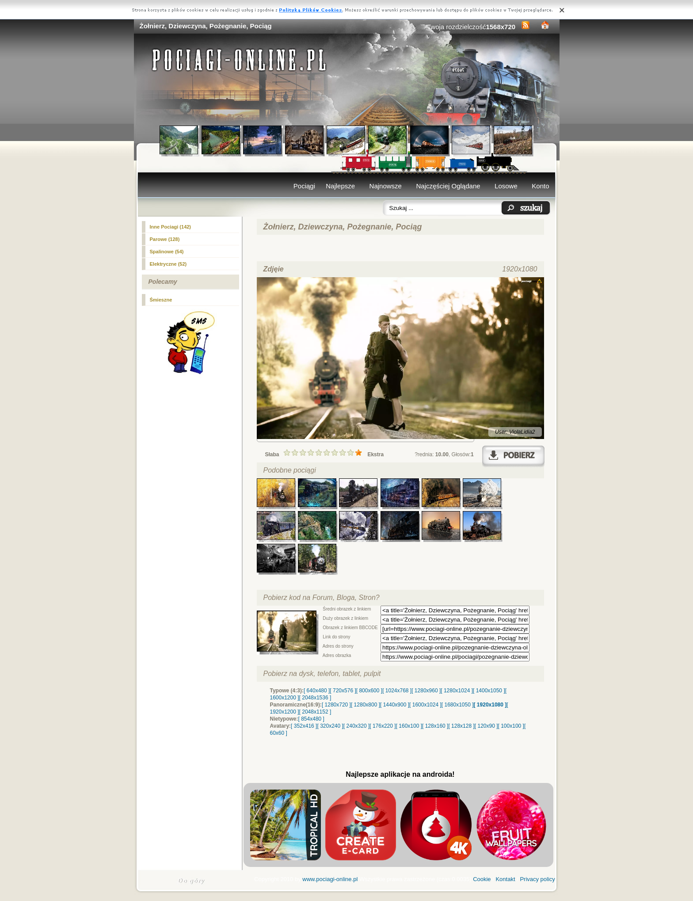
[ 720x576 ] (343, 690)
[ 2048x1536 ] (315, 698)
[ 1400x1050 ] (489, 690)
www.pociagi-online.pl (330, 879)
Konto (540, 186)
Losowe (506, 186)
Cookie (482, 879)
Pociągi (304, 186)
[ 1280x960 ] (426, 690)
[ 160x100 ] (409, 726)
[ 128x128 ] (461, 726)
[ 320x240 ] (330, 726)
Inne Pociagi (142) (170, 226)
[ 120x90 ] (486, 726)
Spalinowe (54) (167, 251)
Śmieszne (161, 299)
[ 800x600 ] (369, 690)
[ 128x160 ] (435, 726)
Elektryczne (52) (168, 264)
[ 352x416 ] (304, 726)
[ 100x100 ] (511, 726)
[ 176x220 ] (382, 726)
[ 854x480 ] (311, 719)
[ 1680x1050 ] (458, 705)
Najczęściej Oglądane (448, 186)
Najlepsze (340, 186)
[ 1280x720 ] (336, 705)
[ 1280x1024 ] (457, 690)
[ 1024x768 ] (396, 690)
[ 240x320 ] (356, 726)
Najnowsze (385, 186)
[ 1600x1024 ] (425, 705)
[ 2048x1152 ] (315, 712)
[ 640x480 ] (317, 690)
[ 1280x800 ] (365, 705)
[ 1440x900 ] (394, 705)
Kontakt (505, 879)
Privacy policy (537, 879)
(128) (165, 239)
